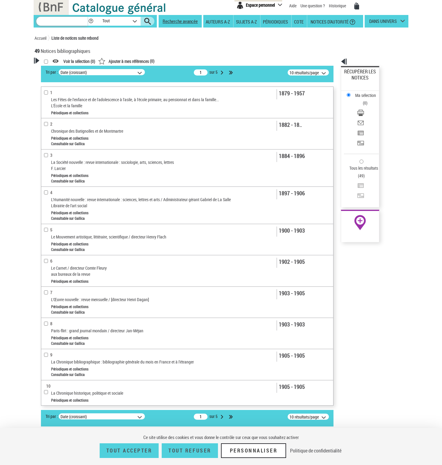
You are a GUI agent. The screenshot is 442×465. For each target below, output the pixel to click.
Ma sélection (355, 81)
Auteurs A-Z (218, 21)
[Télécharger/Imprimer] (368, 92)
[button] (91, 21)
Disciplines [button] (51, 283)
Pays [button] (45, 293)
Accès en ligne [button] (54, 129)
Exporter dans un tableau (366, 106)
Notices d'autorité (329, 21)
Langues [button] (49, 222)
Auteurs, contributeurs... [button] (64, 212)
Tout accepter (129, 450)
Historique (338, 6)
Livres (48, 192)
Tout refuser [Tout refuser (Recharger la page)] (189, 450)
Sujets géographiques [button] (61, 252)
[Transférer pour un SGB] (368, 114)
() (205, 61)
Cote (299, 21)
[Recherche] (62, 21)
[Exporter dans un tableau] (368, 107)
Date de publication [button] (59, 232)
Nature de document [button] (60, 139)
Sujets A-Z (246, 21)
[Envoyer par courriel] (368, 99)
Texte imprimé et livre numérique (71, 149)
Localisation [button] (52, 201)
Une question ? (312, 6)
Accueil (40, 38)
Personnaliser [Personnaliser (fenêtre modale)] (254, 450)
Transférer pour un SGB (365, 114)
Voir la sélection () (158, 61)
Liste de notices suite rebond (74, 38)
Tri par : (130, 72)
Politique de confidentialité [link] (315, 450)
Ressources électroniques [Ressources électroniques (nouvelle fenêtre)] (357, 194)
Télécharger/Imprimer (363, 92)
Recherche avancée (180, 21)
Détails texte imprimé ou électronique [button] (64, 170)
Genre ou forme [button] (55, 262)
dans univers (383, 22)
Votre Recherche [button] (60, 71)
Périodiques (275, 21)
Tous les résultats (359, 131)
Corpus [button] (47, 273)
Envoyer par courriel (362, 99)
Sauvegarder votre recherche (73, 107)
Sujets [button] (47, 242)
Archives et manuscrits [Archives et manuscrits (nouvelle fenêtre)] (354, 187)
